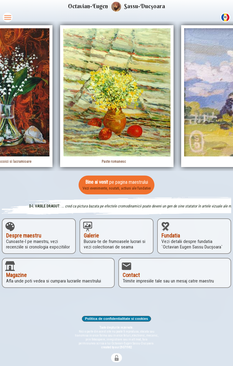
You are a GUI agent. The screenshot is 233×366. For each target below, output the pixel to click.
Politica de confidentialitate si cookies (116, 318)
